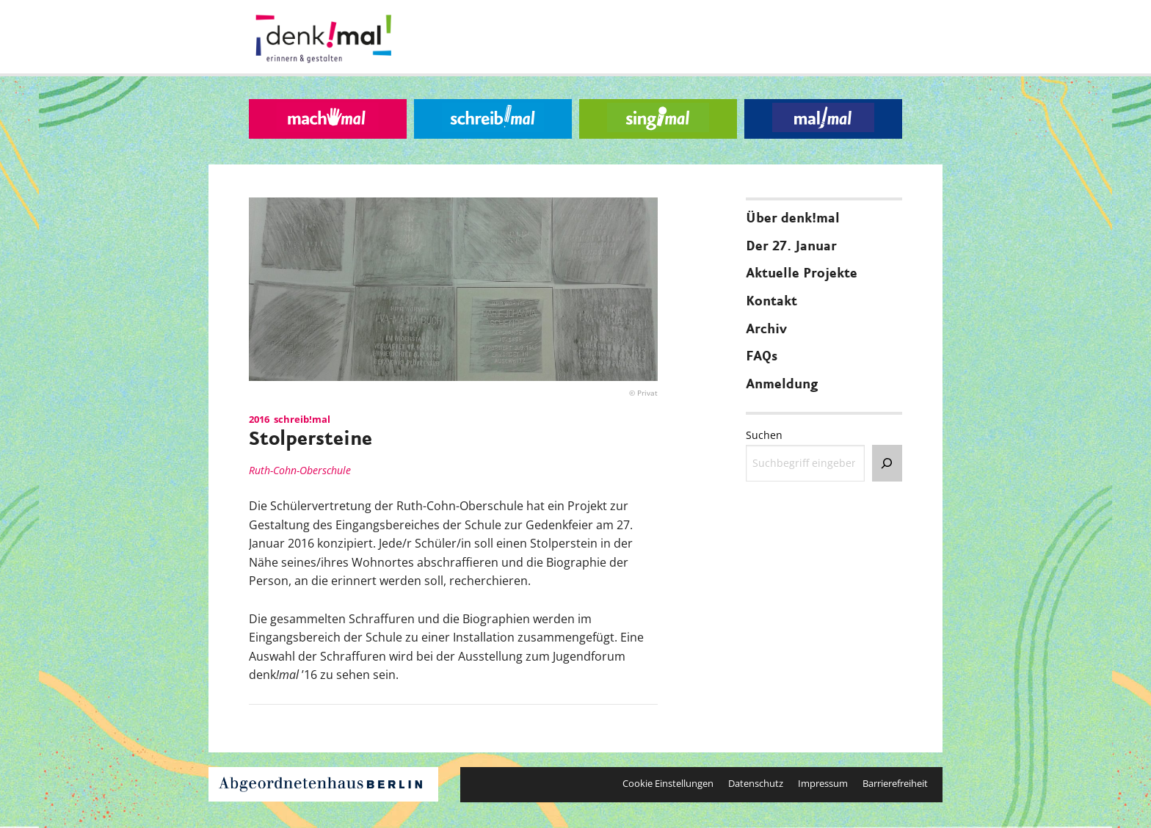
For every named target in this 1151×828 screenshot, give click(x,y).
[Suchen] (887, 463)
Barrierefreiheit (895, 783)
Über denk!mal (793, 219)
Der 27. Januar (791, 247)
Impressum (823, 783)
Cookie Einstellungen (668, 783)
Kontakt (771, 302)
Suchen (764, 435)
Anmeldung (782, 385)
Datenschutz (755, 783)
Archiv (766, 330)
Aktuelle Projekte (801, 274)
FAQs (761, 357)
